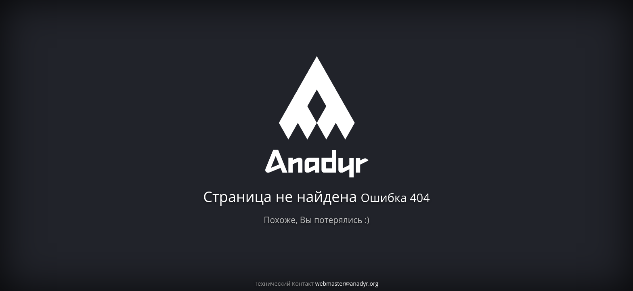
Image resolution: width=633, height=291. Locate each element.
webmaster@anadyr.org (347, 283)
